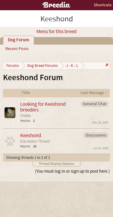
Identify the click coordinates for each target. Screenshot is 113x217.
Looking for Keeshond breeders (43, 107)
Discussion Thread (35, 141)
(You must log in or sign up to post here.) (72, 171)
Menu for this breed (56, 31)
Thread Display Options (56, 164)
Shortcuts (102, 5)
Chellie (25, 115)
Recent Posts (17, 49)
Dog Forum (18, 40)
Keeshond (30, 135)
